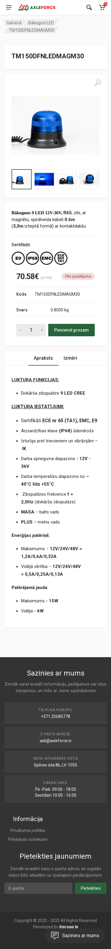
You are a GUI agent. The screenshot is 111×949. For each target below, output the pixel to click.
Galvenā (14, 22)
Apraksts (43, 358)
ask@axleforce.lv (56, 740)
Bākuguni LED (41, 22)
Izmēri (70, 358)
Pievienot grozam (71, 330)
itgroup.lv (68, 926)
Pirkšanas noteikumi (27, 839)
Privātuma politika (28, 830)
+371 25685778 (55, 716)
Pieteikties (91, 888)
